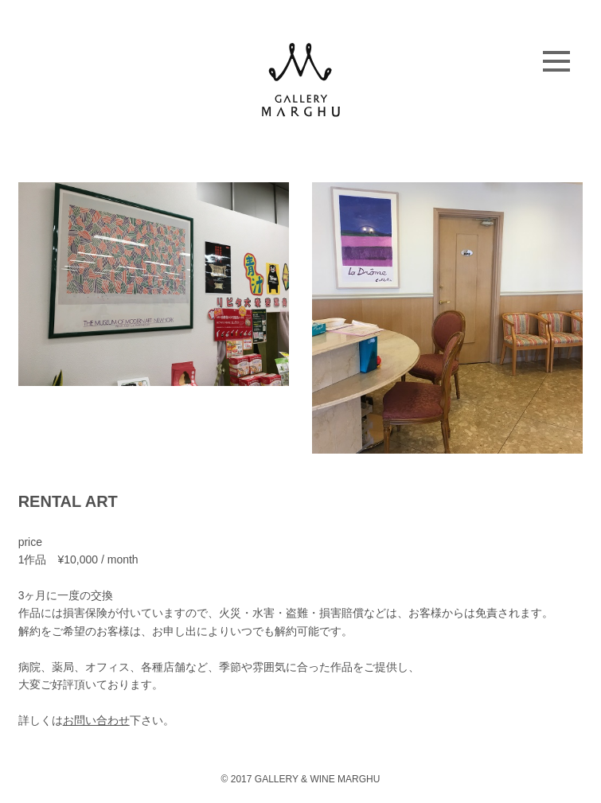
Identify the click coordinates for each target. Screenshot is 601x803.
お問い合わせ (96, 720)
